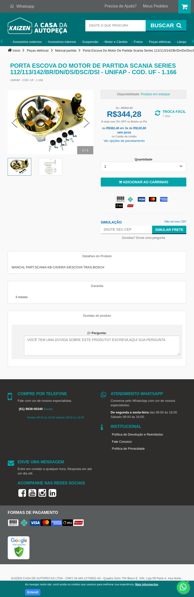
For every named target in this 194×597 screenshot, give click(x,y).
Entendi (32, 592)
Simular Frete (169, 230)
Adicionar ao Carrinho (143, 182)
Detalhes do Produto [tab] (97, 256)
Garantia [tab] (97, 286)
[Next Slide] (86, 122)
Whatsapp (22, 6)
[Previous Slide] (14, 122)
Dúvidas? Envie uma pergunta (143, 238)
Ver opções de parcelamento (124, 141)
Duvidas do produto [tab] (97, 315)
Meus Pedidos (155, 6)
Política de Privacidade (128, 448)
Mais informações (146, 584)
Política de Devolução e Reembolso (137, 434)
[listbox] (143, 167)
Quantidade (144, 159)
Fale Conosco (122, 441)
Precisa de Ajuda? (121, 6)
